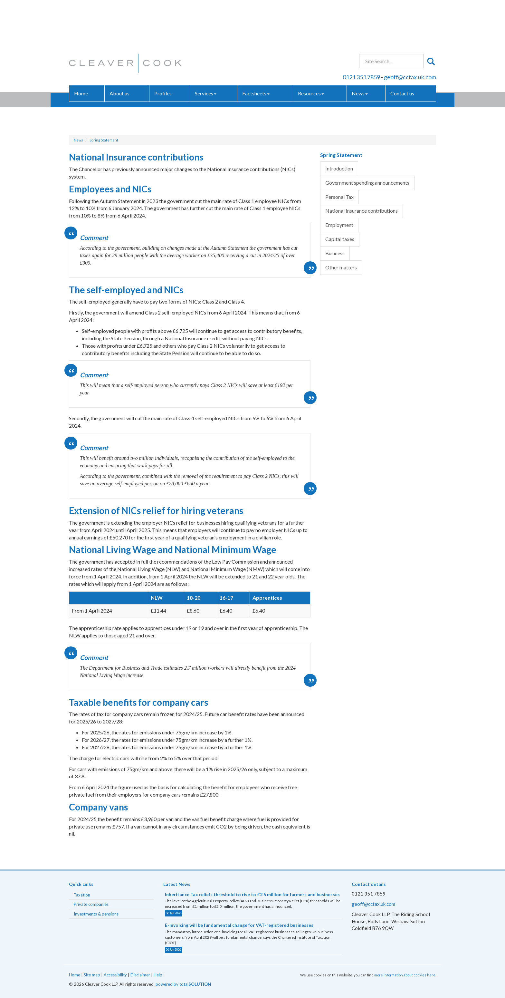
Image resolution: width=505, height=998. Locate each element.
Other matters (341, 267)
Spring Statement (104, 140)
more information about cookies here (404, 975)
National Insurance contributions (361, 211)
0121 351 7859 (361, 30)
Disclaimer (140, 974)
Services (205, 47)
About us (119, 47)
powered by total (183, 984)
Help (158, 974)
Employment (339, 225)
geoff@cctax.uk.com (410, 30)
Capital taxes (339, 239)
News (360, 47)
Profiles (163, 47)
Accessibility (115, 974)
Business (335, 253)
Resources (311, 47)
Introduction (339, 168)
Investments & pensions (96, 913)
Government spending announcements (367, 182)
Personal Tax (339, 197)
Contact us (402, 47)
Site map (92, 974)
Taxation (82, 894)
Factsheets (256, 47)
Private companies (91, 904)
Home (81, 47)
